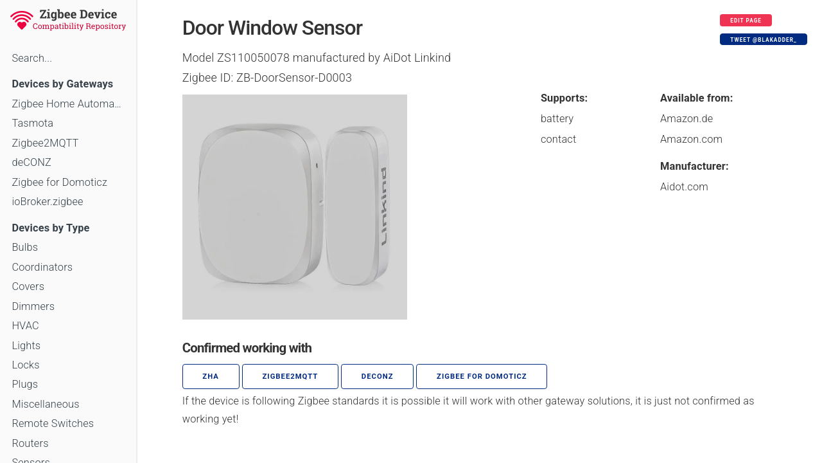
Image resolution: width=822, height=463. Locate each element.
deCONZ (31, 162)
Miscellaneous (45, 404)
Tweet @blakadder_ (763, 40)
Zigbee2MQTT (45, 143)
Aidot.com (684, 187)
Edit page (746, 20)
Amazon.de (686, 119)
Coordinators (42, 267)
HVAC (25, 326)
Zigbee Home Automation (68, 104)
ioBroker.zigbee (47, 201)
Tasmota (32, 123)
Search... (32, 58)
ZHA (210, 376)
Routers (30, 443)
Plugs (25, 384)
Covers (28, 286)
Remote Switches (53, 423)
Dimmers (33, 306)
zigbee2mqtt (290, 376)
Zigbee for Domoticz (59, 182)
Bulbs (25, 247)
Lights (26, 346)
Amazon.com (691, 139)
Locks (25, 365)
